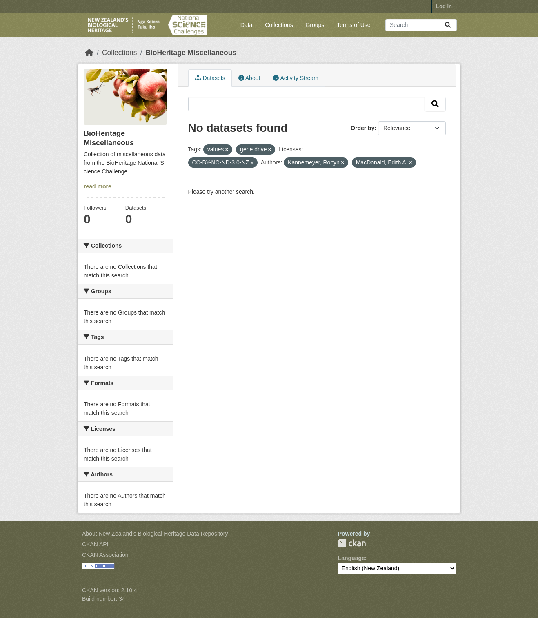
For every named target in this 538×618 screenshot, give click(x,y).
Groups (314, 25)
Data (246, 25)
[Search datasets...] (421, 25)
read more (97, 186)
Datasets (210, 78)
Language (351, 558)
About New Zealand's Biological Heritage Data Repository (155, 533)
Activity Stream (295, 78)
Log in (444, 6)
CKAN (352, 543)
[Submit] (448, 25)
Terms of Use (353, 25)
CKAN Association (105, 555)
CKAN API (95, 544)
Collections (279, 25)
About (249, 78)
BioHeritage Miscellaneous (190, 53)
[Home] (89, 53)
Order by (362, 128)
